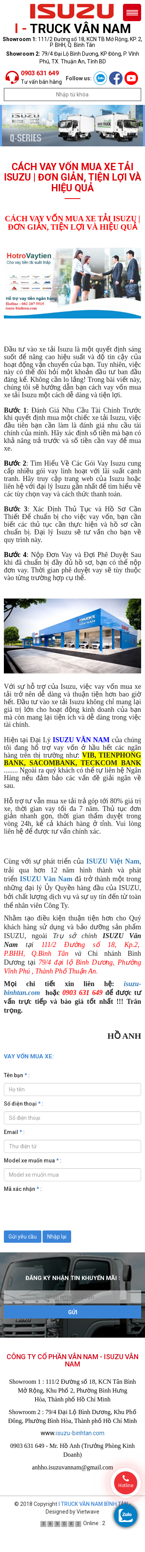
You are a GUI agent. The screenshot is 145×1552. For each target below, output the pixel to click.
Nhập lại (57, 1237)
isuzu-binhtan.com (79, 1433)
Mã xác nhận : (23, 1189)
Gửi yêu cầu (23, 1237)
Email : (14, 1132)
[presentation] (62, 1212)
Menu (132, 12)
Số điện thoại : (23, 1104)
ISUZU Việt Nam (113, 861)
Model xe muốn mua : (32, 1160)
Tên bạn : (17, 1075)
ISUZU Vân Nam (46, 879)
